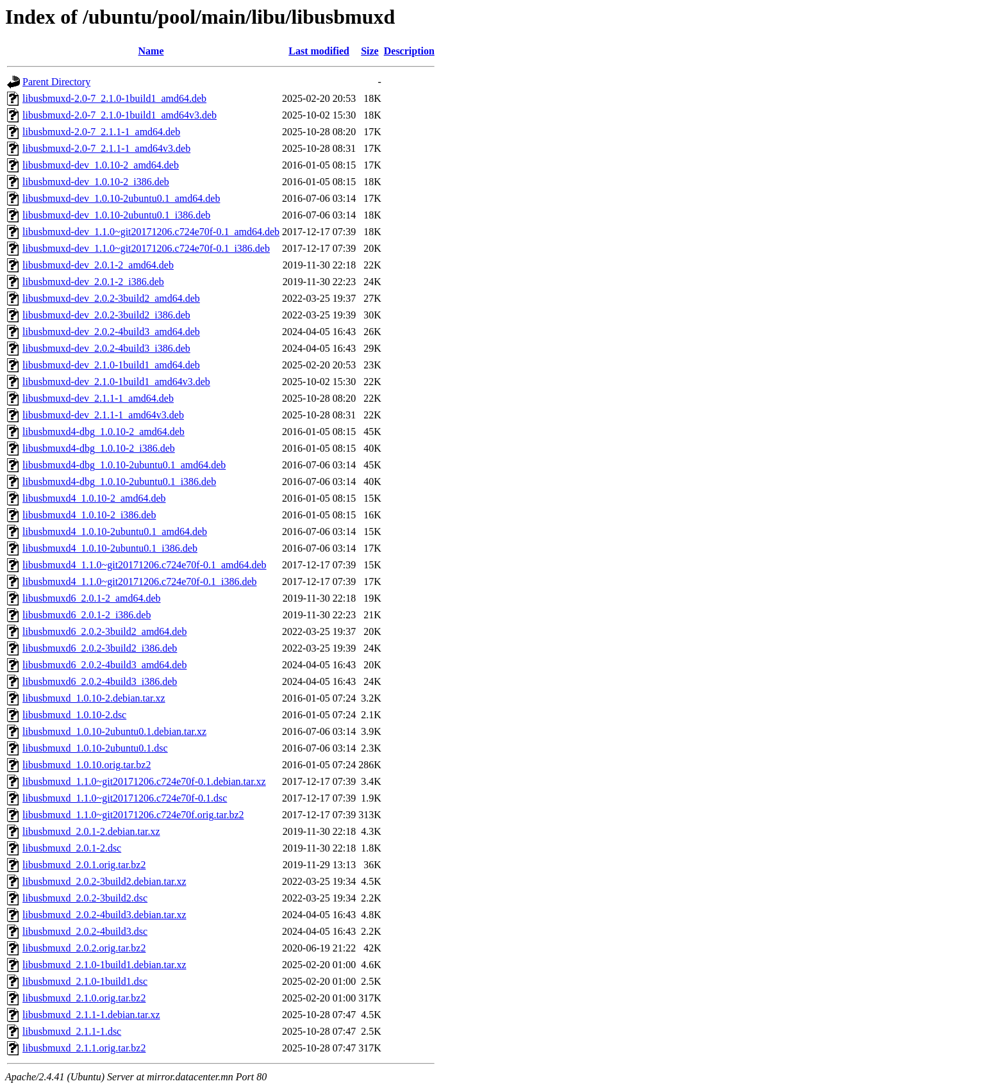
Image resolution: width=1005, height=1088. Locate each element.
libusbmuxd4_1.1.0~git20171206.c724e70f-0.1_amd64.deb (144, 564)
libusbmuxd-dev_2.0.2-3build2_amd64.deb (111, 298)
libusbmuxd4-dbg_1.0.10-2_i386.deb (98, 448)
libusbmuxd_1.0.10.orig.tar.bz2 (86, 764)
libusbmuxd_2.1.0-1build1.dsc (84, 981)
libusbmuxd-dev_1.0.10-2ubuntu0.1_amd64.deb (121, 198)
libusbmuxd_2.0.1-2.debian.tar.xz (91, 831)
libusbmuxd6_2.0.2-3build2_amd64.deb (104, 631)
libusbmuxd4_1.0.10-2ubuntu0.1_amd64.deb (114, 531)
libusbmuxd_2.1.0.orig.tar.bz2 (83, 998)
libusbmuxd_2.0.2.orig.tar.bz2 (83, 948)
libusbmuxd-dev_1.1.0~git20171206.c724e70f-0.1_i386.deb (146, 248)
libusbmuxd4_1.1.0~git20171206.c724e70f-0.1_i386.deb (139, 581)
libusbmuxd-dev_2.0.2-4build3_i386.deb (106, 348)
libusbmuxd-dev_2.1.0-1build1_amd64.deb (111, 364)
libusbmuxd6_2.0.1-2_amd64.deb (91, 598)
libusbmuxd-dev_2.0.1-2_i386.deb (93, 281)
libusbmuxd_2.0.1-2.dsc (71, 848)
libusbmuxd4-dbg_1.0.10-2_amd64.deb (103, 431)
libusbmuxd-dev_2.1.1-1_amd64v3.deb (103, 414)
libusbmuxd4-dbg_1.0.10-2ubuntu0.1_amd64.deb (124, 464)
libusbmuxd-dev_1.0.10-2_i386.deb (95, 181)
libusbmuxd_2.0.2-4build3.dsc (84, 931)
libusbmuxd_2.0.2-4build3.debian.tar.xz (104, 914)
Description (409, 50)
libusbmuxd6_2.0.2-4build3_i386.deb (99, 681)
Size (370, 50)
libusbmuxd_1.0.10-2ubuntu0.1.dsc (95, 748)
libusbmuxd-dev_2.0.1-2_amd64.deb (98, 265)
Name (151, 50)
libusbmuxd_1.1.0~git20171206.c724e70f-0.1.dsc (124, 798)
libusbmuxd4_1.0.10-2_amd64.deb (94, 498)
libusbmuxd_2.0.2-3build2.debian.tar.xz (104, 881)
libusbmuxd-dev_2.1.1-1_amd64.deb (98, 398)
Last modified (318, 50)
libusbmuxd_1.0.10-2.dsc (74, 714)
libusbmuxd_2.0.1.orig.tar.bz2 (83, 864)
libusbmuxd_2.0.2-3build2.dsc (84, 898)
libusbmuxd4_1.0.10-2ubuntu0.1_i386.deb (109, 548)
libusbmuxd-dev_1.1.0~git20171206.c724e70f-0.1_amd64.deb (150, 231)
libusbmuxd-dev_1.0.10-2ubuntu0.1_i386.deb (116, 215)
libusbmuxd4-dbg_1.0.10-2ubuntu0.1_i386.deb (119, 481)
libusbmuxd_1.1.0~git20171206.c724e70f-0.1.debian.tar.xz (144, 781)
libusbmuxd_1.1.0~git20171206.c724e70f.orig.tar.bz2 (133, 814)
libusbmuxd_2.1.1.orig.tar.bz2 (83, 1048)
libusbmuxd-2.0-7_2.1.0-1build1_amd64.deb (114, 98)
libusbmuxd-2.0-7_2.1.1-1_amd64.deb (101, 131)
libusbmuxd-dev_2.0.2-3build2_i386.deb (106, 314)
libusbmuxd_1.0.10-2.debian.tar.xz (93, 698)
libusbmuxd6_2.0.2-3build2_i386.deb (99, 648)
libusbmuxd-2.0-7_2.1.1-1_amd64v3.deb (106, 148)
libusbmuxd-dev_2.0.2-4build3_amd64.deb (111, 331)
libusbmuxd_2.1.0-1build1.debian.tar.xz (104, 964)
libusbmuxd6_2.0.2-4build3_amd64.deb (104, 664)
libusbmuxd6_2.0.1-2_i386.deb (86, 614)
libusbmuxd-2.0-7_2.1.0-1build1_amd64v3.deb (119, 115)
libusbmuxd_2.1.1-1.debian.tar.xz (91, 1014)
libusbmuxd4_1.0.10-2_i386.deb (89, 514)
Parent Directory (56, 81)
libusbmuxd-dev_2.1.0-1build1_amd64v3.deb (116, 381)
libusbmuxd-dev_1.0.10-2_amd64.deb (100, 165)
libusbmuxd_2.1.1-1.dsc (71, 1031)
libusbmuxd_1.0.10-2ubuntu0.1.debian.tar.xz (114, 731)
